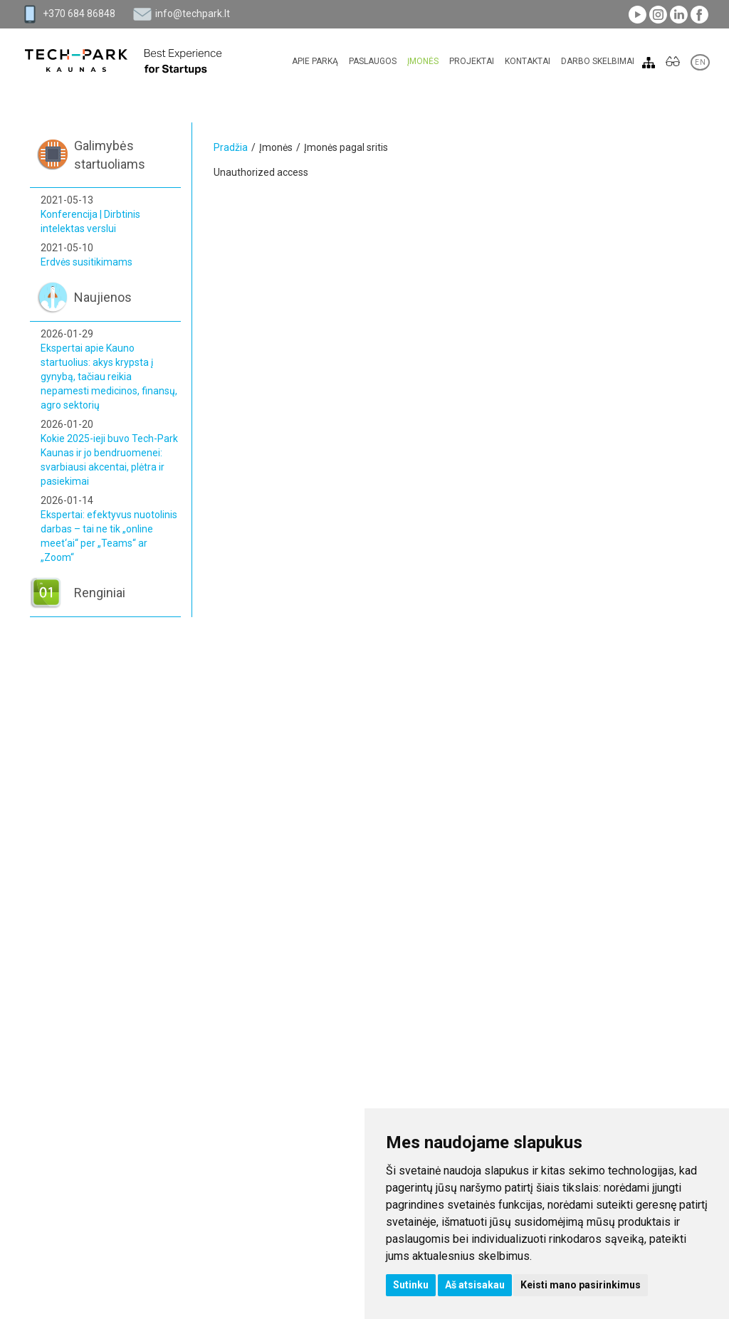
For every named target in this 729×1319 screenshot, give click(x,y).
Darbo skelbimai (597, 61)
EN (700, 62)
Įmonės (423, 61)
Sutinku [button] (411, 1285)
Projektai (471, 61)
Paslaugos (373, 61)
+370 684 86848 (79, 13)
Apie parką (315, 61)
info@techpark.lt (192, 13)
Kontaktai (527, 61)
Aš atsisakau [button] (475, 1285)
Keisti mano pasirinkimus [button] (580, 1285)
